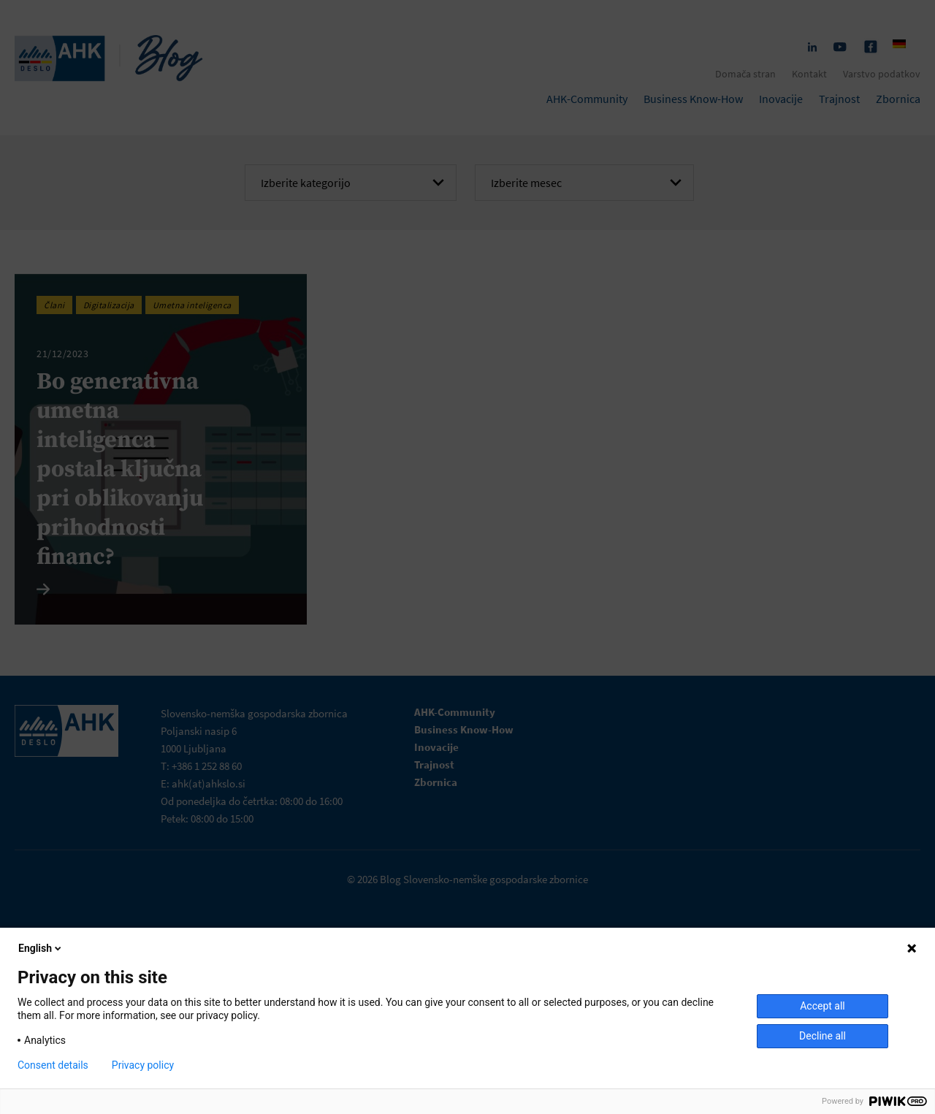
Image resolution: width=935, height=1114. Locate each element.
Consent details (53, 1065)
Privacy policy (143, 1065)
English (41, 948)
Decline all (822, 1036)
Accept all (822, 1006)
